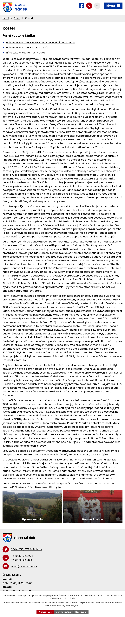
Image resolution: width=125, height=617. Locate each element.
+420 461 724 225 (22, 556)
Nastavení (81, 612)
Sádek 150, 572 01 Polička (26, 549)
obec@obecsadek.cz (24, 566)
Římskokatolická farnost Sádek (25, 52)
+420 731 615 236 (21, 559)
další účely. (70, 598)
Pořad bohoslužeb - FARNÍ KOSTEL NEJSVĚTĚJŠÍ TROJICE (40, 42)
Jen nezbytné (63, 612)
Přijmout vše (45, 612)
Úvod (6, 18)
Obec (17, 18)
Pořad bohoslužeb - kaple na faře (27, 47)
